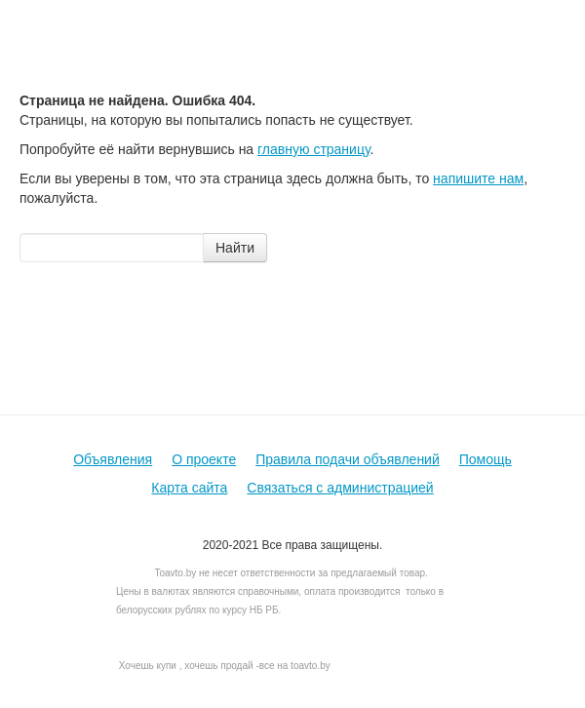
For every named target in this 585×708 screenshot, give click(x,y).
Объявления (112, 459)
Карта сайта (189, 487)
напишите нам (478, 178)
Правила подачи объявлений (347, 459)
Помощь (485, 459)
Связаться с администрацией (340, 487)
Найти (234, 248)
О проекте (204, 459)
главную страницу (313, 149)
